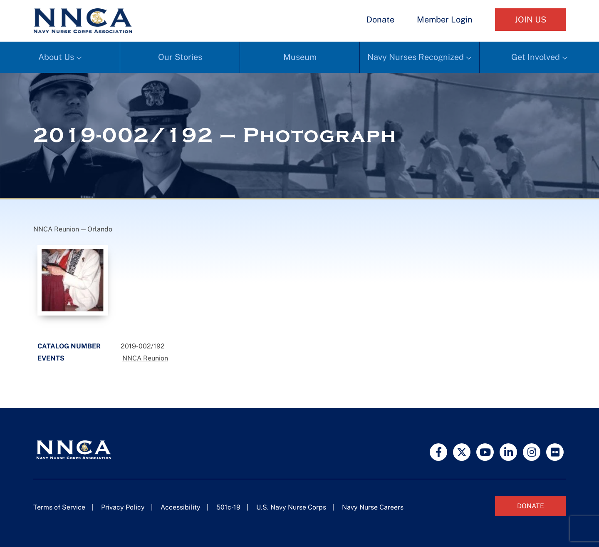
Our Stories (180, 57)
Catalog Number (69, 346)
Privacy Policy (123, 507)
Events (50, 358)
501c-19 (228, 507)
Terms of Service (59, 507)
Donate (380, 20)
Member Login (445, 20)
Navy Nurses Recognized (415, 57)
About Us (56, 57)
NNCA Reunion (145, 358)
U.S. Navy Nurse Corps (291, 507)
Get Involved (535, 57)
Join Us (530, 20)
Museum (300, 57)
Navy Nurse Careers (372, 507)
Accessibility (180, 507)
